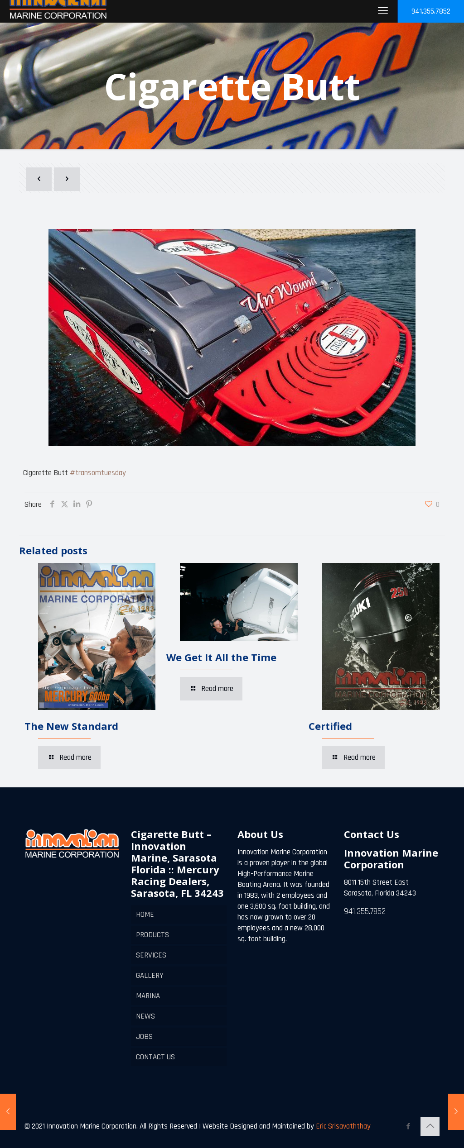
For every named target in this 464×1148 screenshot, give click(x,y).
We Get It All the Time (221, 657)
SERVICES (151, 955)
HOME (145, 914)
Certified (330, 726)
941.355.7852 (430, 11)
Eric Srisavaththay (342, 1126)
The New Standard (71, 726)
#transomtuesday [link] (98, 473)
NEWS (145, 1016)
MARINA (148, 996)
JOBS (144, 1037)
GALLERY (150, 976)
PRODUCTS (152, 935)
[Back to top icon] (430, 1126)
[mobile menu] (383, 11)
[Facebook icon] (408, 1126)
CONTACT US (155, 1057)
